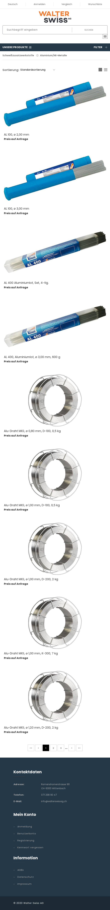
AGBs (20, 870)
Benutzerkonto (26, 833)
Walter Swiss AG (33, 903)
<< (31, 748)
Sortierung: (10, 70)
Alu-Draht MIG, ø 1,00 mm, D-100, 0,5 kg (32, 505)
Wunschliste (95, 4)
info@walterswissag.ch (54, 801)
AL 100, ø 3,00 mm (16, 209)
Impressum (24, 884)
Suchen (88, 30)
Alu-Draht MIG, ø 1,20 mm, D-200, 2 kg (31, 728)
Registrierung (25, 840)
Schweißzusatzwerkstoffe (18, 55)
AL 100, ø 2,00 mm (16, 134)
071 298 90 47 (49, 794)
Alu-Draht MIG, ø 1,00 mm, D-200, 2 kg (31, 579)
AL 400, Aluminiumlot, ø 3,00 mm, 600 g (32, 357)
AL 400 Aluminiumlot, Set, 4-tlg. (26, 283)
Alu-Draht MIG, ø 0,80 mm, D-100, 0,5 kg (32, 431)
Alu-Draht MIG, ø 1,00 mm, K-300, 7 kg (31, 653)
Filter (101, 47)
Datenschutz (25, 877)
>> (79, 748)
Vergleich (67, 4)
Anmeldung (24, 826)
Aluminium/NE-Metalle (53, 55)
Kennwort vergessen (30, 847)
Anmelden (39, 4)
